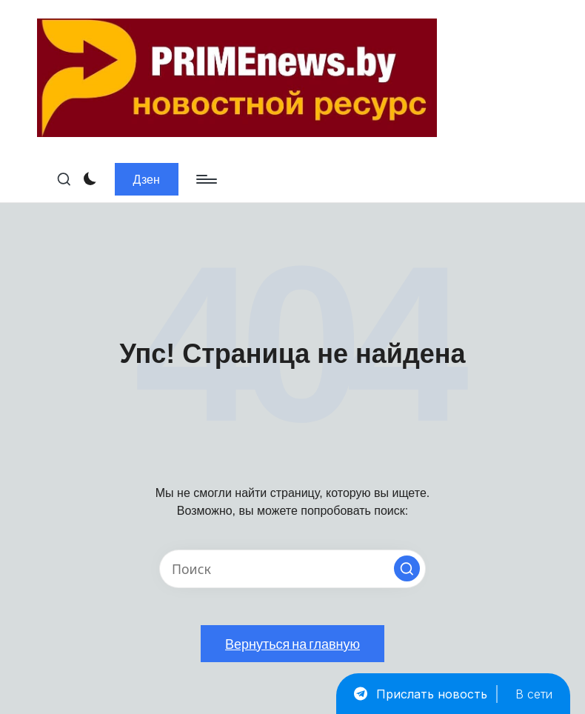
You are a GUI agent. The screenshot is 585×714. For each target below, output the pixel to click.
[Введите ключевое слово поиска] (292, 569)
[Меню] (205, 179)
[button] (146, 179)
